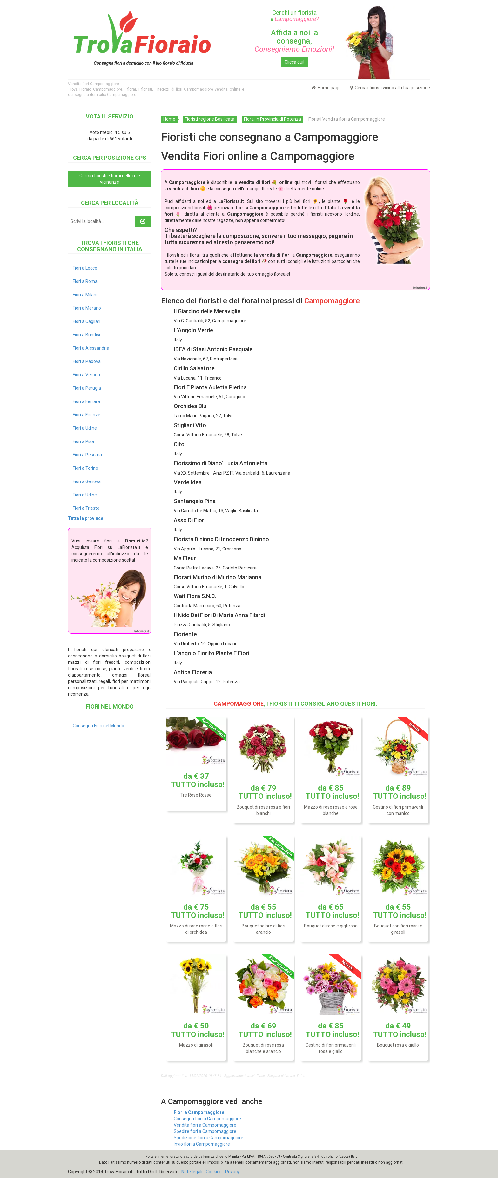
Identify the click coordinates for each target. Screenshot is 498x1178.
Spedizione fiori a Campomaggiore (208, 1137)
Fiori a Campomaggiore (199, 1112)
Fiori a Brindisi (86, 334)
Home (169, 119)
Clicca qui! (294, 61)
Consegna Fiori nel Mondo (98, 725)
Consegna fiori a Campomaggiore (207, 1118)
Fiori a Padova (87, 361)
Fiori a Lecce (85, 268)
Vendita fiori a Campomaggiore (205, 1125)
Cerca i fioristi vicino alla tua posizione (390, 87)
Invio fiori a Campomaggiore (202, 1144)
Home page (326, 87)
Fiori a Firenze (86, 414)
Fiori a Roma (85, 281)
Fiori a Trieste (86, 508)
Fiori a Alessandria (91, 348)
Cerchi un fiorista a (294, 15)
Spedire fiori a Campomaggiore (205, 1131)
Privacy (232, 1171)
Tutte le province (85, 518)
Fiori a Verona (86, 374)
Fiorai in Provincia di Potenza (272, 119)
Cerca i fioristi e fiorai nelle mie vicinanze (109, 179)
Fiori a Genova (87, 481)
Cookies (214, 1171)
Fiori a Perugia (87, 388)
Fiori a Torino (85, 468)
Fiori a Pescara (87, 454)
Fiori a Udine (85, 428)
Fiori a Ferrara (86, 401)
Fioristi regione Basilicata (209, 119)
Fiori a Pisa (83, 441)
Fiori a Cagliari (86, 321)
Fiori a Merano (87, 308)
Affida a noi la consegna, (294, 41)
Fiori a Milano (86, 294)
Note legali (191, 1171)
